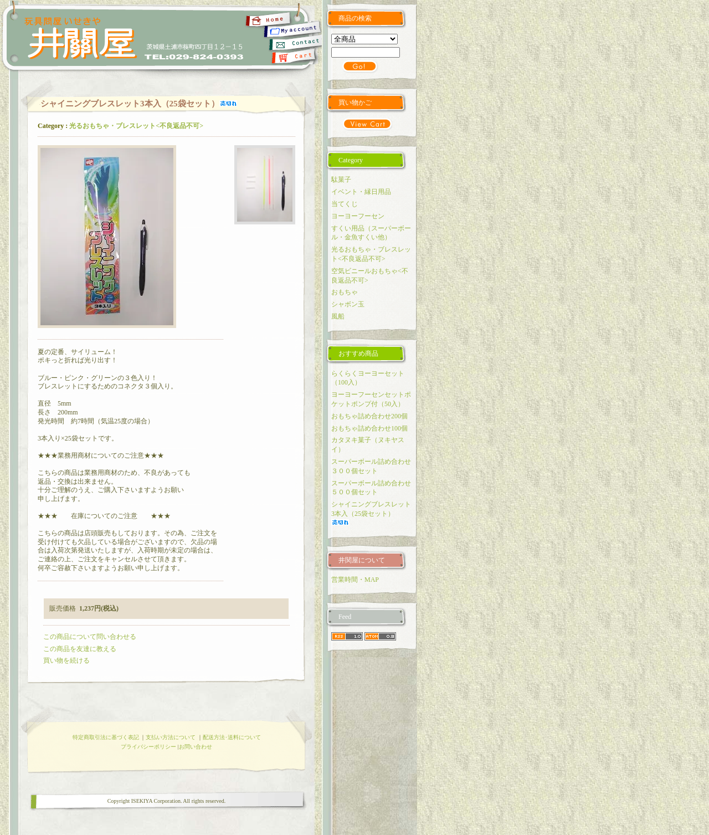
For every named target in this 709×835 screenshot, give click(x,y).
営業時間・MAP (355, 579)
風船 (338, 316)
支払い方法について (171, 737)
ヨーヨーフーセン (357, 216)
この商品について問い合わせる (89, 637)
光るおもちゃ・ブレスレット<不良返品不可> (136, 126)
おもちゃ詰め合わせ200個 (369, 416)
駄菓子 (341, 179)
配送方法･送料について (232, 737)
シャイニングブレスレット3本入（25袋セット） (371, 512)
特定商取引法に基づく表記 (106, 737)
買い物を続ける (66, 660)
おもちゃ (344, 292)
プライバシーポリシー (148, 747)
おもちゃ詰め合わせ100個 (369, 428)
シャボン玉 (347, 304)
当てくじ (344, 204)
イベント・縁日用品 (361, 192)
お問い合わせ (195, 747)
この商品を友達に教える (79, 649)
